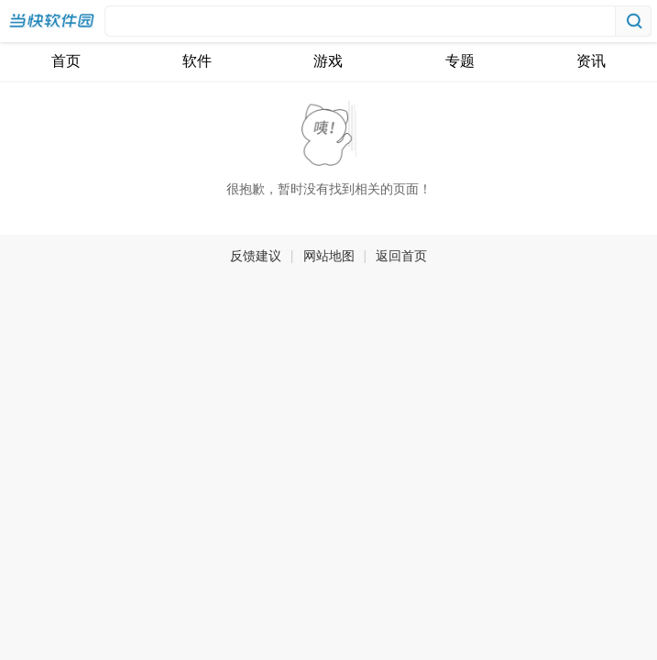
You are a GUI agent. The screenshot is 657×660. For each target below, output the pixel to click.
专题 (460, 61)
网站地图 (329, 255)
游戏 (328, 61)
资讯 (591, 61)
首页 (66, 61)
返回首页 (401, 255)
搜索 (633, 21)
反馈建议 (255, 255)
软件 (197, 61)
